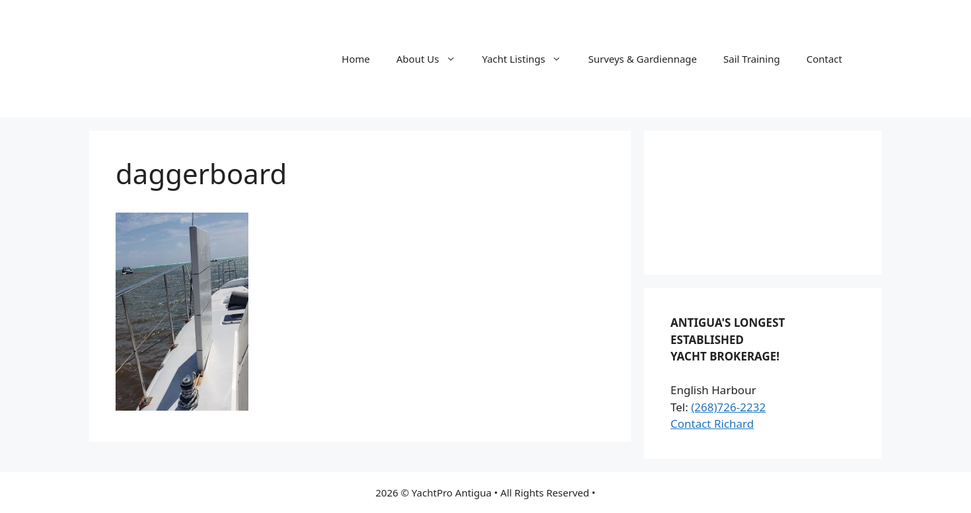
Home (356, 58)
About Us (432, 59)
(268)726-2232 (728, 407)
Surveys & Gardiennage (642, 58)
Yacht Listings (528, 59)
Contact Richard (712, 423)
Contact (824, 58)
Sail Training (751, 58)
